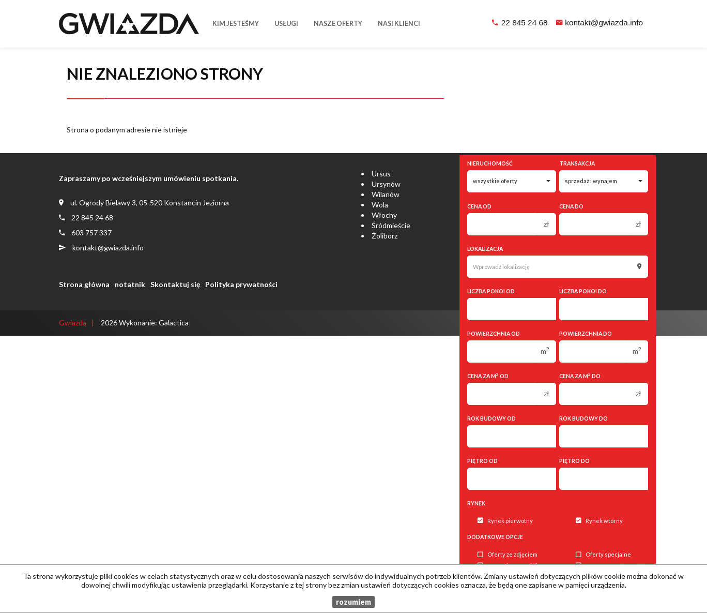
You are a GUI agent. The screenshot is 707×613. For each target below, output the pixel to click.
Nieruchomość (490, 163)
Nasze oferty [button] (338, 23)
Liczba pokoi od (491, 291)
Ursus (381, 173)
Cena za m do (580, 375)
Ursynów (386, 184)
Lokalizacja (485, 249)
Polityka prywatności (241, 284)
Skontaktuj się (175, 284)
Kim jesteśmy (235, 23)
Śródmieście (391, 225)
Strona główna (84, 284)
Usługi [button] (286, 23)
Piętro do (574, 461)
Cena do (571, 206)
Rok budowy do (583, 418)
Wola (380, 204)
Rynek (476, 503)
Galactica (174, 322)
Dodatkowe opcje (495, 537)
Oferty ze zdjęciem (507, 554)
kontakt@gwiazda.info (604, 22)
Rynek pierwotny (505, 520)
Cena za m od (488, 375)
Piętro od (482, 461)
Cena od (479, 206)
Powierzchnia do (585, 334)
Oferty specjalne (603, 554)
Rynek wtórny (599, 520)
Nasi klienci (399, 23)
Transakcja (577, 163)
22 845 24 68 (524, 22)
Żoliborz (384, 235)
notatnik (130, 284)
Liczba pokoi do (583, 291)
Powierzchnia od (493, 334)
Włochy (384, 215)
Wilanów (385, 194)
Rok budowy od (491, 418)
